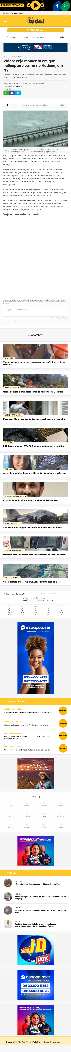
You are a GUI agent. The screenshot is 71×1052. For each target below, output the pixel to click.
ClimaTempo (64, 594)
